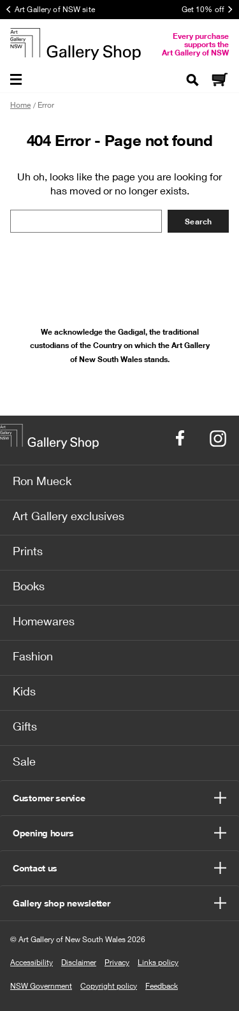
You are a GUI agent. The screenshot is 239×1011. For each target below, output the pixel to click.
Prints (28, 550)
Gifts (25, 726)
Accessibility (31, 962)
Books (29, 585)
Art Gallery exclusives (68, 515)
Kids (24, 691)
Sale (24, 761)
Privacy (117, 962)
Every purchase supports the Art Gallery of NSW (195, 44)
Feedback (161, 986)
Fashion (33, 655)
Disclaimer (78, 962)
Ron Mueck (42, 480)
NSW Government (41, 986)
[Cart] (219, 80)
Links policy (158, 962)
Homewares (44, 620)
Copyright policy (108, 986)
